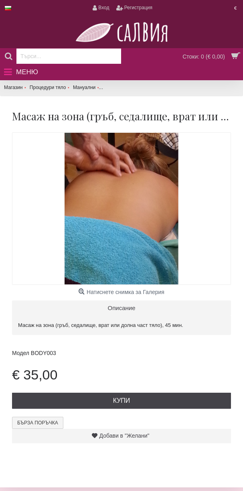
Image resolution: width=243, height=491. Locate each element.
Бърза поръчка (37, 423)
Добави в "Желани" (124, 435)
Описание (121, 307)
